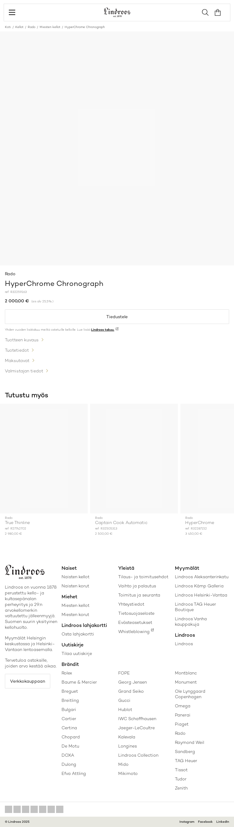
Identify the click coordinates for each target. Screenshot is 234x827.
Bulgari (69, 709)
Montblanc (186, 673)
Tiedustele (117, 316)
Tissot (181, 769)
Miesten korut (75, 614)
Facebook (205, 822)
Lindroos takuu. (102, 330)
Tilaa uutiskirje (77, 653)
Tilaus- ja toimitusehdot (143, 576)
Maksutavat (17, 360)
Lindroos (184, 643)
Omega (182, 706)
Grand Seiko (131, 691)
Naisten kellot (76, 576)
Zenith (181, 788)
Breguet (70, 691)
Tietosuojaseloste (136, 613)
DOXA (68, 755)
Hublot (125, 709)
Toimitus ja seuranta (139, 595)
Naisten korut (75, 586)
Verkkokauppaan (27, 681)
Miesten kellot (50, 27)
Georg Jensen (132, 682)
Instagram (186, 822)
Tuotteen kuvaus (22, 340)
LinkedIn (222, 822)
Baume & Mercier (79, 682)
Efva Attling (74, 773)
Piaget (182, 724)
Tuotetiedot (17, 350)
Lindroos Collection (138, 755)
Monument (186, 682)
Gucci (124, 700)
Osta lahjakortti (78, 634)
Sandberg (185, 751)
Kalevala (126, 737)
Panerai (182, 715)
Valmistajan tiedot (24, 371)
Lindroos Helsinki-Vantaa (201, 595)
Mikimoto (128, 773)
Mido (123, 764)
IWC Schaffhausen (137, 718)
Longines (127, 746)
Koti (8, 27)
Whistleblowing (134, 631)
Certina (69, 727)
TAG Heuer (186, 760)
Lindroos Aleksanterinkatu (202, 576)
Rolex (67, 673)
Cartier (69, 718)
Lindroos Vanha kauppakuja (191, 621)
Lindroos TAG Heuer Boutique (195, 606)
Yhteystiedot (131, 604)
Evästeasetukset (135, 622)
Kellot (19, 27)
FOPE (124, 673)
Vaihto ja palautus (137, 586)
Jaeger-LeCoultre (136, 727)
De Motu (70, 746)
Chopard (71, 737)
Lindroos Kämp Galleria (199, 586)
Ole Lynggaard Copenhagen (190, 693)
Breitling (70, 700)
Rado (31, 27)
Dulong (69, 764)
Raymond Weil (189, 742)
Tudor (180, 779)
